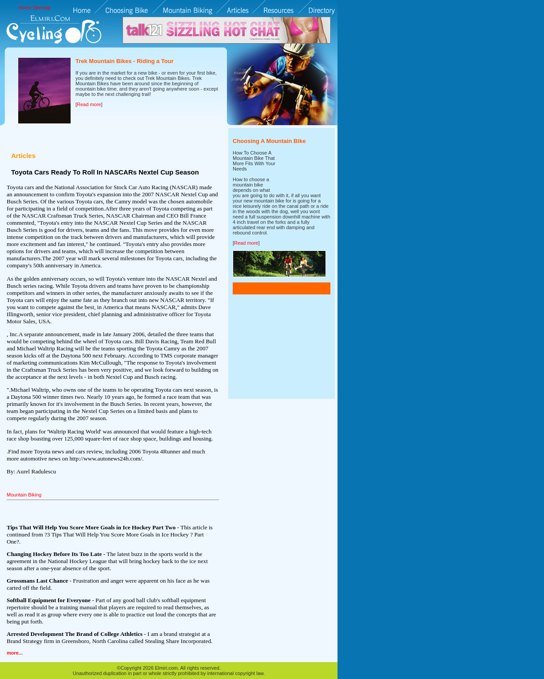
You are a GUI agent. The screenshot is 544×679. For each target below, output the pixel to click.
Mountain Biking (24, 494)
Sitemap (42, 7)
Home (24, 7)
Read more (89, 104)
